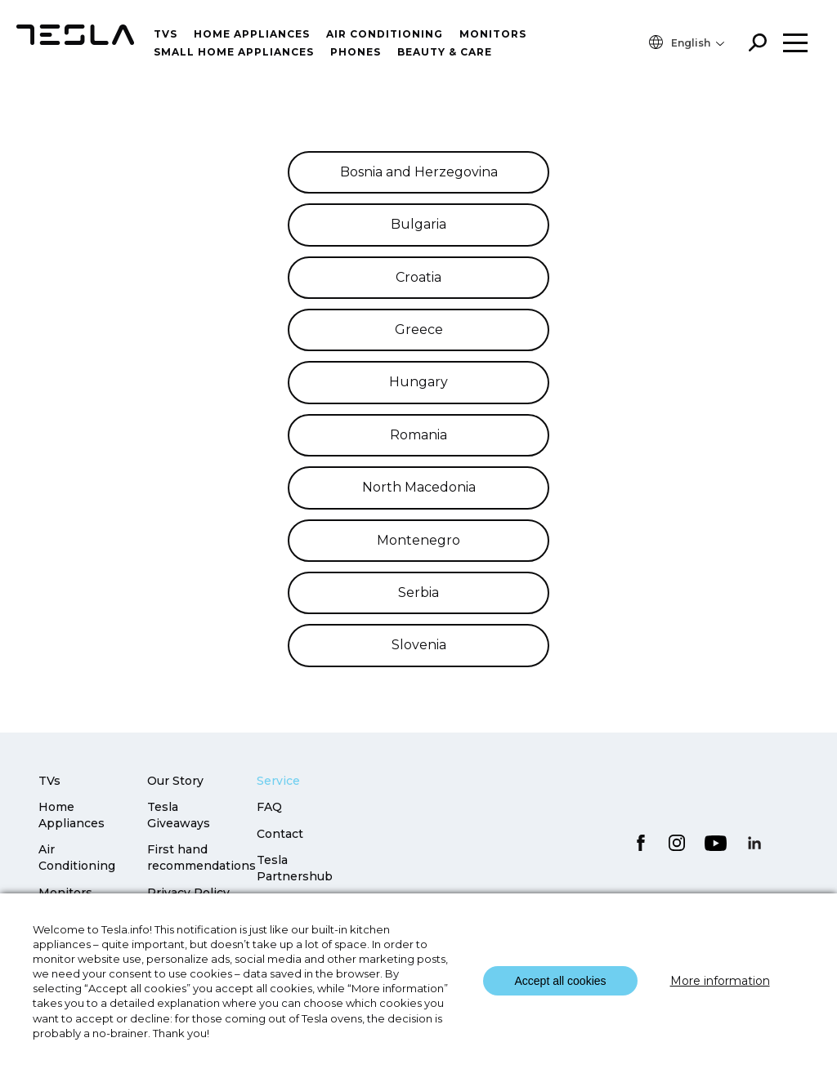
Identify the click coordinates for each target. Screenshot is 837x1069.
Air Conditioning (76, 857)
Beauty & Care (444, 52)
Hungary (418, 382)
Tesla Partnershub (295, 868)
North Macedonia (419, 487)
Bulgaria (418, 224)
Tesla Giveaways (178, 815)
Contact (280, 833)
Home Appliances (252, 34)
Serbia (418, 592)
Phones (355, 52)
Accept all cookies (560, 980)
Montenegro (418, 540)
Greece (419, 329)
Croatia (418, 277)
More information (720, 980)
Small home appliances (234, 52)
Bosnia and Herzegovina (419, 172)
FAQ (269, 807)
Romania (418, 435)
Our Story (175, 780)
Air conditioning (384, 34)
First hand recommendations (201, 857)
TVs (165, 34)
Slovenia (419, 645)
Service (278, 780)
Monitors (492, 34)
